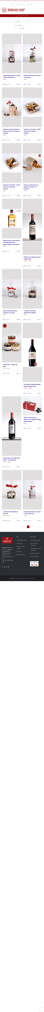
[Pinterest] (6, 566)
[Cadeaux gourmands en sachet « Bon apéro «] (32, 53)
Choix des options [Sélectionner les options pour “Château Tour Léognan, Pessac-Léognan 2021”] (28, 265)
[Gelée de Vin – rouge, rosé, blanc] (11, 342)
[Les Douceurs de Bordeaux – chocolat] (11, 490)
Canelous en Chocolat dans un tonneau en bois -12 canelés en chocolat (11, 131)
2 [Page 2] (31, 526)
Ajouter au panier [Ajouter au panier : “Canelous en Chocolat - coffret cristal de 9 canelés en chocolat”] (7, 195)
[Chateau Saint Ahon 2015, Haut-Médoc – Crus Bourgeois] (11, 426)
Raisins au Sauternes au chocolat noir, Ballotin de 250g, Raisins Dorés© (32, 419)
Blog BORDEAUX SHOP (21, 540)
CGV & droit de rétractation (34, 544)
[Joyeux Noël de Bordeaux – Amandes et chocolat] (11, 289)
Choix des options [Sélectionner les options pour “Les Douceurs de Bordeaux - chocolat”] (7, 520)
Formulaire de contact (36, 540)
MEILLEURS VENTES (21, 554)
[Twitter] (4, 566)
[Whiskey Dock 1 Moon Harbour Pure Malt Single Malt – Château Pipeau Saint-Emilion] (11, 218)
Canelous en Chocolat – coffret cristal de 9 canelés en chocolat (11, 186)
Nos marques (20, 543)
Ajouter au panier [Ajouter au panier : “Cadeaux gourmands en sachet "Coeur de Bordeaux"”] (7, 84)
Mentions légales (34, 556)
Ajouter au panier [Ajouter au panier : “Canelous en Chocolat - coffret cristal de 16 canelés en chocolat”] (28, 139)
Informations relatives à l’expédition (36, 549)
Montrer (18, 25)
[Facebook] (2, 566)
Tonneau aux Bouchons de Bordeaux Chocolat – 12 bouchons (31, 186)
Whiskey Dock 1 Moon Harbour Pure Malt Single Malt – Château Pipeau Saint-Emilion (11, 242)
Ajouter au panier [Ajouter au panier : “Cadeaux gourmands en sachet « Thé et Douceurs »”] (28, 520)
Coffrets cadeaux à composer (21, 547)
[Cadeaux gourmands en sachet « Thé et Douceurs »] (32, 490)
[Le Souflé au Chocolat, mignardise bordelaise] (32, 289)
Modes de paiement (35, 553)
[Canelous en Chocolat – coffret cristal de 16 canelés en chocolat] (32, 107)
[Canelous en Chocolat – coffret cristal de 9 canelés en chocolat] (11, 163)
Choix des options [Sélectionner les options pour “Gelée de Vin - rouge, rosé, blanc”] (7, 373)
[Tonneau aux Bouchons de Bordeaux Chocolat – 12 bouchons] (32, 163)
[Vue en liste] (23, 28)
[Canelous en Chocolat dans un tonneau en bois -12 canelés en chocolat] (11, 107)
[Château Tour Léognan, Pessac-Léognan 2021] (32, 227)
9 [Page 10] (37, 526)
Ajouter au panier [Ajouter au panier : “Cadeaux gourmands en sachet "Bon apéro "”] (28, 84)
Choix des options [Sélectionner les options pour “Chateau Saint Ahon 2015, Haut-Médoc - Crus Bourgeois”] (7, 466)
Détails (19, 84)
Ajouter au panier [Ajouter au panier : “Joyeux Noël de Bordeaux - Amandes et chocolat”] (7, 319)
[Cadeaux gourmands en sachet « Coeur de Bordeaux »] (11, 53)
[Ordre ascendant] (28, 21)
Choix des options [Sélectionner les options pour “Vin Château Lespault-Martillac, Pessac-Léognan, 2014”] (28, 393)
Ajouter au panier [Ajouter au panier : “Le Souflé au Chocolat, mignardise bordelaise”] (28, 319)
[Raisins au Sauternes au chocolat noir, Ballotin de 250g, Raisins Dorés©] (32, 405)
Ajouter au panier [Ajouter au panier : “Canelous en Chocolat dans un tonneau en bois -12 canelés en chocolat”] (7, 139)
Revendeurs (19, 551)
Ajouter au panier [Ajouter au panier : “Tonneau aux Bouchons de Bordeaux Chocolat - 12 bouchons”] (28, 195)
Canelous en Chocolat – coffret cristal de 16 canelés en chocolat (32, 131)
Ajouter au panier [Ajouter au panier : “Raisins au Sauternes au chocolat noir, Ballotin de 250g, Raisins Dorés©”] (28, 428)
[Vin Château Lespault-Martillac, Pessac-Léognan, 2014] (32, 352)
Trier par (17, 21)
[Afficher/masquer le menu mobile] (41, 8)
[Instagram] (8, 566)
